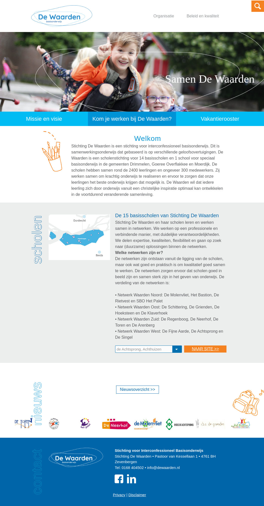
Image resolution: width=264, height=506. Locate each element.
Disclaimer (137, 495)
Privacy (119, 495)
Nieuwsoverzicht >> (137, 389)
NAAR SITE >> (205, 349)
